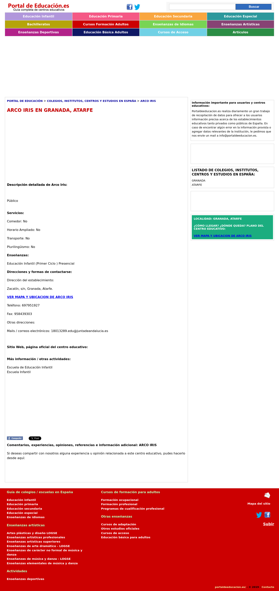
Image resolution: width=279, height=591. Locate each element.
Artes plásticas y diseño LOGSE (32, 533)
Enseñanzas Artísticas (240, 24)
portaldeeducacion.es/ (230, 587)
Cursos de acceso (115, 533)
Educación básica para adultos (126, 537)
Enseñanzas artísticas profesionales (36, 537)
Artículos (240, 32)
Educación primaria (22, 504)
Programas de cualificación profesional (132, 508)
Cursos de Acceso (173, 32)
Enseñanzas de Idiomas (173, 24)
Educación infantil (21, 500)
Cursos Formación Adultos (106, 24)
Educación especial (22, 513)
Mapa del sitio (258, 503)
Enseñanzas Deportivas (38, 32)
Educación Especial (240, 16)
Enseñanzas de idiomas (26, 517)
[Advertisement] (121, 65)
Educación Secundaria (173, 16)
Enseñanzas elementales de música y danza (42, 563)
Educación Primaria (106, 16)
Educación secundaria (24, 508)
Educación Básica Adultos (106, 32)
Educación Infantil (38, 16)
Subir (268, 524)
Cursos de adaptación (118, 524)
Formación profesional (119, 504)
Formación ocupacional (120, 500)
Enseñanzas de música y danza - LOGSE (39, 559)
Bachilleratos (38, 24)
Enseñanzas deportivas (25, 579)
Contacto (268, 587)
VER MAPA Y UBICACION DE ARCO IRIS (40, 297)
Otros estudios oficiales (120, 528)
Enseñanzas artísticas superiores (33, 541)
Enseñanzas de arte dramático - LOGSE (38, 546)
